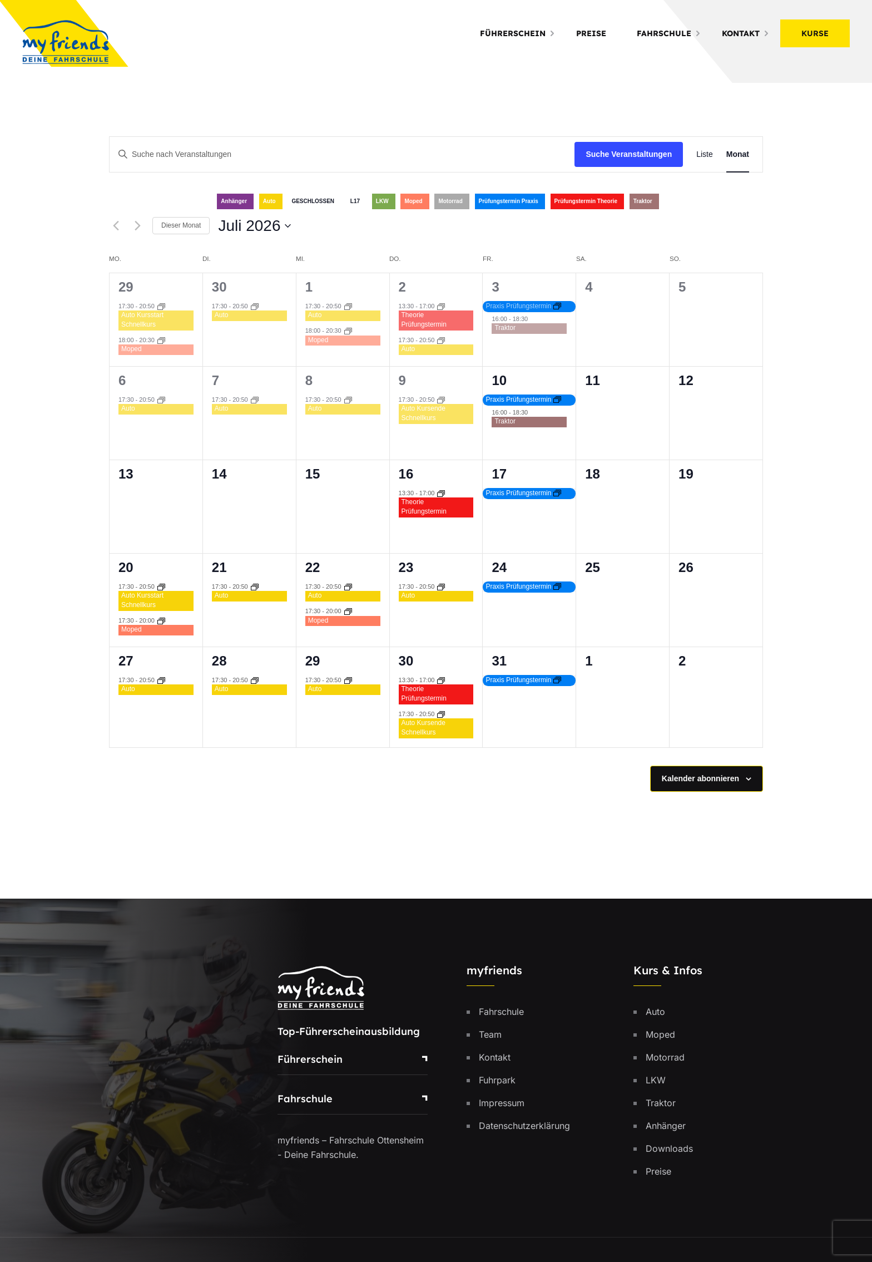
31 (499, 660)
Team (490, 1034)
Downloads (669, 1148)
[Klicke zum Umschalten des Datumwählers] (254, 226)
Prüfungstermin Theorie (585, 201)
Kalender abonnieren (700, 778)
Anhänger (234, 201)
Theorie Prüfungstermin (424, 319)
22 (312, 567)
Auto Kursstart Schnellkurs (142, 319)
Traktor (642, 201)
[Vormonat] (115, 226)
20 (125, 567)
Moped (413, 201)
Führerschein (513, 33)
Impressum (501, 1102)
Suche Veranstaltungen (629, 154)
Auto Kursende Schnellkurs (423, 413)
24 (499, 567)
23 (406, 567)
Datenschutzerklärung (524, 1125)
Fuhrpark (497, 1080)
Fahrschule (664, 33)
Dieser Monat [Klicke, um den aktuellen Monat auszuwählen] (181, 225)
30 (219, 286)
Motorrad (450, 201)
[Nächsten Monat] (137, 226)
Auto (269, 201)
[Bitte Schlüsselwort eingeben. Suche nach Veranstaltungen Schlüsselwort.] (342, 154)
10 (499, 380)
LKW (382, 201)
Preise (591, 33)
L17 (355, 201)
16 (406, 473)
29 (125, 286)
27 (125, 660)
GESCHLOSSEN (312, 201)
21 (219, 567)
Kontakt (741, 33)
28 (219, 660)
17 (499, 473)
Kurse (815, 33)
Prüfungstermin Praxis (508, 201)
